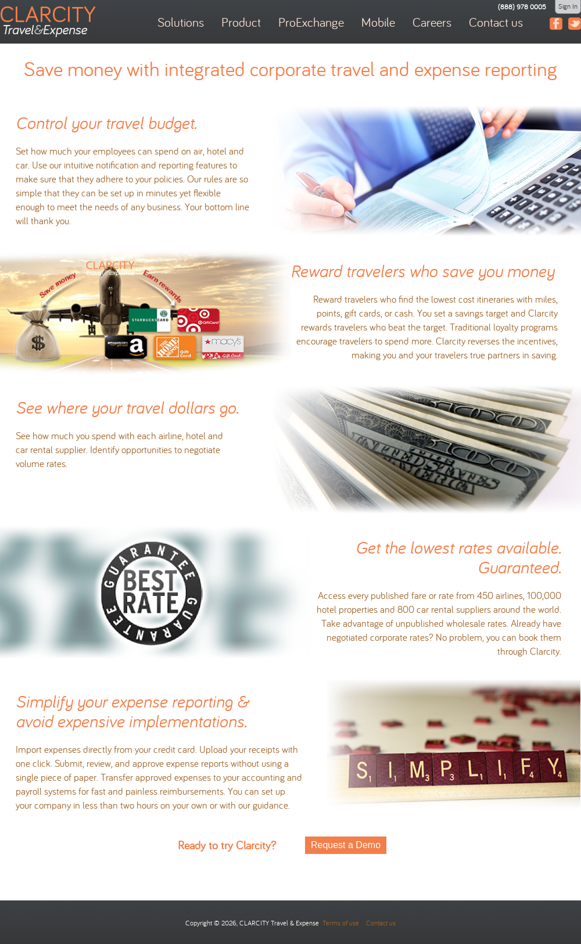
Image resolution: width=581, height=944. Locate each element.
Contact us (381, 922)
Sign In (568, 6)
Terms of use (340, 922)
